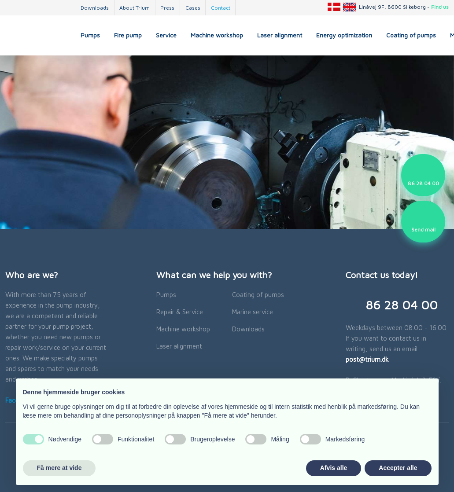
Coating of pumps (411, 35)
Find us (440, 7)
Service (166, 35)
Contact (220, 7)
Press (167, 7)
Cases (192, 7)
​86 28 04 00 (401, 304)
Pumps (90, 35)
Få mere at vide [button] (59, 467)
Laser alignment (279, 35)
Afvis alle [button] (333, 467)
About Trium (134, 7)
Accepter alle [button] (398, 467)
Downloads (95, 7)
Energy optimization (344, 35)
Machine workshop (217, 35)
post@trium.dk (367, 359)
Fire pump (128, 35)
